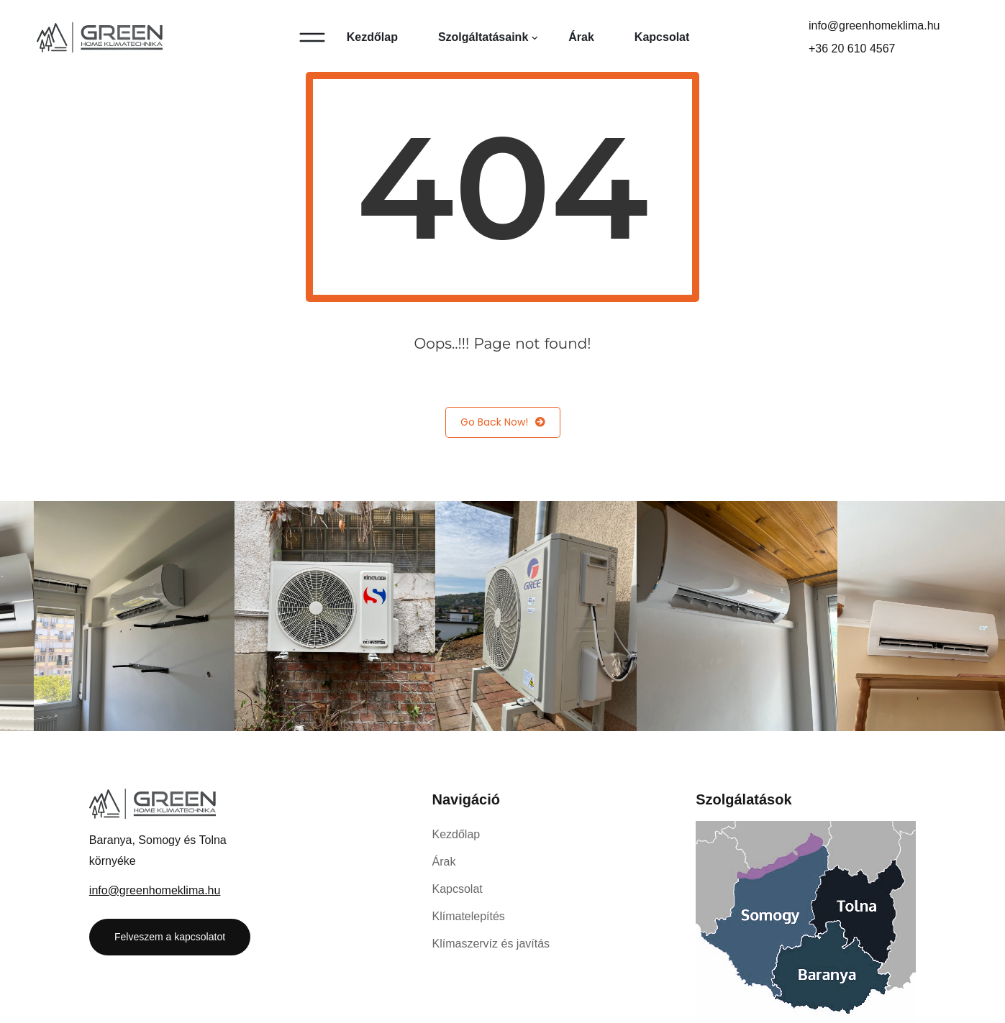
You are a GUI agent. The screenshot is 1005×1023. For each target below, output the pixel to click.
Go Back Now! (502, 422)
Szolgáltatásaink (483, 37)
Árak (581, 37)
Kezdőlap (372, 37)
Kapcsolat (662, 37)
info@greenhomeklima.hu (874, 25)
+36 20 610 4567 (852, 48)
